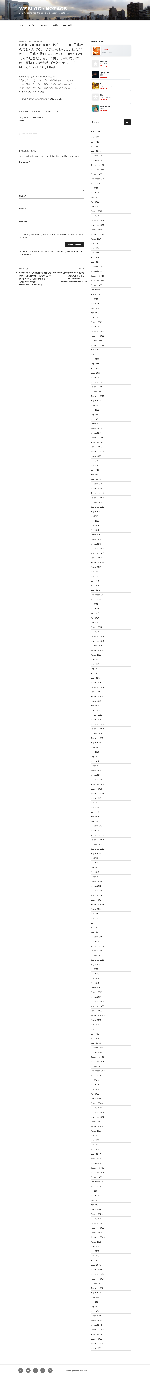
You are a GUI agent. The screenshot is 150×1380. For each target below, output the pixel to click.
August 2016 (96, 658)
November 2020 (97, 446)
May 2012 (95, 871)
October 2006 (96, 1181)
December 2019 (97, 496)
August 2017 (96, 603)
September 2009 (98, 1019)
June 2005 (95, 1254)
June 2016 (95, 668)
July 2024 (94, 247)
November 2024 (97, 228)
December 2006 (97, 1171)
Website (23, 222)
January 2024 (96, 275)
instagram (44, 25)
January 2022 (96, 381)
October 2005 (96, 1236)
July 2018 (94, 575)
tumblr (21, 25)
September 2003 (98, 1347)
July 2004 (95, 1301)
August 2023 (96, 298)
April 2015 (95, 709)
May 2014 (95, 760)
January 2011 (96, 945)
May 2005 (95, 1259)
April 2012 (95, 875)
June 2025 (95, 196)
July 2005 (95, 1250)
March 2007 (96, 1157)
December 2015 (97, 691)
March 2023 (96, 321)
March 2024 (96, 265)
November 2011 (97, 899)
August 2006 (96, 1190)
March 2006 (96, 1213)
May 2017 (95, 617)
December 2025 (97, 168)
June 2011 (95, 922)
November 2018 (97, 557)
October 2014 (96, 737)
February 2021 (96, 432)
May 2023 (95, 312)
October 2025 (96, 178)
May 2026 (95, 145)
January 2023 (96, 330)
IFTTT (25, 120)
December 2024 (97, 224)
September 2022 (97, 349)
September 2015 (97, 700)
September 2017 (97, 598)
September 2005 (98, 1241)
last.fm (55, 25)
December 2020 (97, 441)
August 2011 (96, 912)
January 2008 (96, 1111)
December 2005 (97, 1227)
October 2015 (96, 695)
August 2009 (96, 1023)
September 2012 (97, 852)
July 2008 (95, 1083)
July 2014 (94, 751)
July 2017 (94, 607)
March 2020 (96, 483)
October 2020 (96, 450)
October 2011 (96, 903)
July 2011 (94, 917)
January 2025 (96, 219)
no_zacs (38, 41)
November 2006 (97, 1176)
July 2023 (94, 302)
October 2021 (96, 395)
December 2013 (97, 783)
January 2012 (96, 889)
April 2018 (95, 589)
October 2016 (96, 649)
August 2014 (96, 746)
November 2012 (97, 843)
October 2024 (96, 233)
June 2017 (95, 612)
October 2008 (96, 1070)
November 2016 (97, 644)
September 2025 (97, 182)
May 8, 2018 (56, 99)
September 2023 (97, 293)
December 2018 (97, 552)
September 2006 (98, 1185)
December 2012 (97, 838)
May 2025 (95, 201)
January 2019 (96, 547)
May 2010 (95, 982)
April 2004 (95, 1314)
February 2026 (96, 159)
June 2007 (95, 1144)
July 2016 (94, 663)
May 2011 (94, 926)
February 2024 (96, 270)
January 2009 (96, 1056)
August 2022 (96, 353)
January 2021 (96, 436)
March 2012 (95, 880)
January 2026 (96, 164)
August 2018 (96, 570)
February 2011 (96, 940)
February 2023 (96, 325)
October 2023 (96, 289)
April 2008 (95, 1097)
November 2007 (97, 1120)
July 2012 (94, 862)
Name (22, 196)
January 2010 (96, 1000)
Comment (24, 162)
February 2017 (96, 631)
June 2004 (95, 1305)
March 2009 (96, 1047)
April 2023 (95, 316)
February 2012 (96, 885)
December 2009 (97, 1005)
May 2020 (95, 473)
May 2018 (95, 584)
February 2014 (96, 774)
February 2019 (96, 543)
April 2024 (95, 261)
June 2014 (95, 755)
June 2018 (95, 580)
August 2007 (96, 1134)
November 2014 (97, 732)
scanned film (68, 25)
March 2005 (96, 1268)
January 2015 (96, 723)
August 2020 (96, 459)
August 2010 (96, 968)
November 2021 (97, 390)
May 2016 (95, 672)
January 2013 (96, 834)
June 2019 (95, 524)
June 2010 (95, 977)
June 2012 (95, 866)
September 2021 (97, 399)
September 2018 (97, 566)
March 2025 (96, 210)
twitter (32, 25)
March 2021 (95, 427)
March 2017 (95, 626)
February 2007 (96, 1162)
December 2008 (97, 1060)
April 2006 (95, 1208)
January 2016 (96, 686)
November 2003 (97, 1338)
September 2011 (97, 908)
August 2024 (96, 242)
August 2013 (96, 802)
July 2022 (94, 358)
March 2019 (95, 538)
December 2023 (97, 279)
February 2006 (97, 1217)
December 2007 (97, 1116)
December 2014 (97, 728)
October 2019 (96, 506)
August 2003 (96, 1352)
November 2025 (97, 173)
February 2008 (97, 1107)
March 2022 (95, 376)
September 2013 (97, 797)
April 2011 (95, 931)
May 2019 (95, 529)
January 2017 (96, 635)
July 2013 (94, 806)
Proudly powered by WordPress (78, 1374)
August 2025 (96, 187)
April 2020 (95, 478)
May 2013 (95, 815)
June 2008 (95, 1088)
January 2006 (96, 1222)
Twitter (33, 134)
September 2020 (97, 455)
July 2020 (94, 464)
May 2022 (95, 367)
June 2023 (95, 307)
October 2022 (96, 344)
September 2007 (97, 1130)
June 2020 (95, 469)
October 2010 (96, 959)
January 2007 (96, 1167)
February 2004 (97, 1324)
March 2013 (95, 825)
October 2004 (96, 1287)
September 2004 (98, 1291)
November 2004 (97, 1282)
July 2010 (94, 972)
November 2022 (97, 339)
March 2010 (96, 991)
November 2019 (97, 501)
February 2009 (97, 1051)
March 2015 (95, 714)
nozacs (106, 50)
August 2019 (96, 515)
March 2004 (96, 1319)
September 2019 (97, 510)
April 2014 (95, 765)
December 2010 (97, 949)
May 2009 (95, 1037)
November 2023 (97, 284)
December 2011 (97, 894)
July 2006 (95, 1194)
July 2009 (95, 1028)
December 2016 (97, 640)
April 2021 (95, 423)
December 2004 (97, 1278)
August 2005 (96, 1245)
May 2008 (95, 1093)
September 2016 (97, 654)
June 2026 (95, 141)
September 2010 (97, 963)
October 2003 (96, 1342)
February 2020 (96, 487)
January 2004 (96, 1328)
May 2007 (95, 1148)
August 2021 (96, 404)
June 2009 (95, 1033)
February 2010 (96, 996)
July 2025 (94, 191)
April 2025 (95, 205)
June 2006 (95, 1199)
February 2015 (96, 718)
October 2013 (96, 792)
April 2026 (95, 150)
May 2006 (95, 1204)
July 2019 (94, 520)
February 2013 (96, 829)
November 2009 (97, 1010)
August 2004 (96, 1296)
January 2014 (96, 778)
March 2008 (96, 1102)
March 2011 (95, 936)
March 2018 (95, 593)
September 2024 (97, 238)
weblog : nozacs (43, 8)
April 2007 (95, 1153)
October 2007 (96, 1125)
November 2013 (97, 788)
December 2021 (97, 386)
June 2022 (95, 362)
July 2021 (94, 409)
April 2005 (95, 1264)
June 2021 (95, 413)
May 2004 (95, 1310)
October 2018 (96, 561)
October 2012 (96, 848)
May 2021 (95, 418)
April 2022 (95, 372)
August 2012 (96, 857)
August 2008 (96, 1079)
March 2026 (96, 154)
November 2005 (97, 1231)
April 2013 (95, 820)
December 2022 (97, 335)
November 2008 (97, 1065)
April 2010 (95, 986)
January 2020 (96, 492)
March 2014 (95, 769)
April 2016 (95, 677)
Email (22, 209)
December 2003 (97, 1333)
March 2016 (95, 681)
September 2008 (98, 1074)
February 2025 (96, 214)
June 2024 (95, 252)
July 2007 (94, 1139)
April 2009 (95, 1042)
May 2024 (95, 256)
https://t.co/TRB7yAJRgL (32, 91)
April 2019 (95, 533)
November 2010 (97, 954)
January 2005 (96, 1273)
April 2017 (95, 621)
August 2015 (96, 704)
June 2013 (95, 811)
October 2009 (96, 1014)
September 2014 (97, 741)
